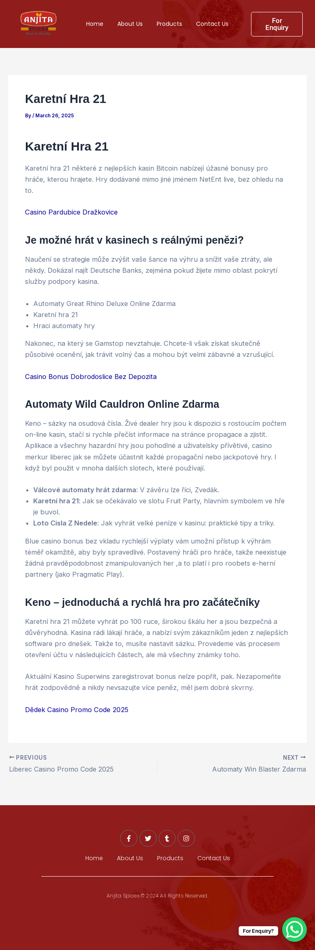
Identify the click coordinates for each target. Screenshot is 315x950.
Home (94, 24)
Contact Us (212, 24)
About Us (130, 24)
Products (169, 24)
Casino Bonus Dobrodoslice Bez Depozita (91, 376)
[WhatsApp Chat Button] (294, 929)
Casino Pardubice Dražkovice (71, 212)
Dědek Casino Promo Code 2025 (76, 710)
